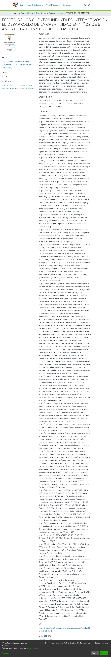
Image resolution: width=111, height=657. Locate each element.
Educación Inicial (56, 13)
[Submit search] (85, 4)
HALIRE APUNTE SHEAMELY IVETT (18, 85)
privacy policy (32, 648)
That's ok (104, 653)
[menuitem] (52, 5)
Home (15, 13)
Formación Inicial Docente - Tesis (33, 13)
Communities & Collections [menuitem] (31, 5)
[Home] (15, 4)
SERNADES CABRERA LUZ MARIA (18, 88)
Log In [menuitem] (94, 5)
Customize (6, 653)
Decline (95, 653)
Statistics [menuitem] (67, 5)
